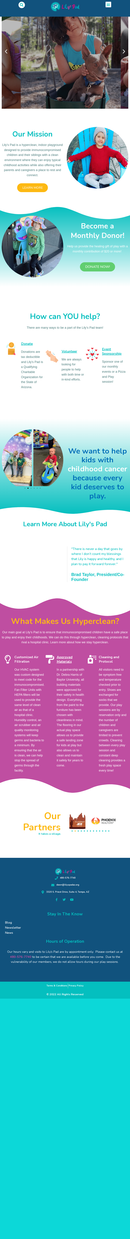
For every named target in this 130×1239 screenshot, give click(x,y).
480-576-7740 (20, 957)
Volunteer (69, 351)
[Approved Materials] (50, 659)
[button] (21, 5)
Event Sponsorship (112, 351)
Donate (27, 343)
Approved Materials (64, 659)
